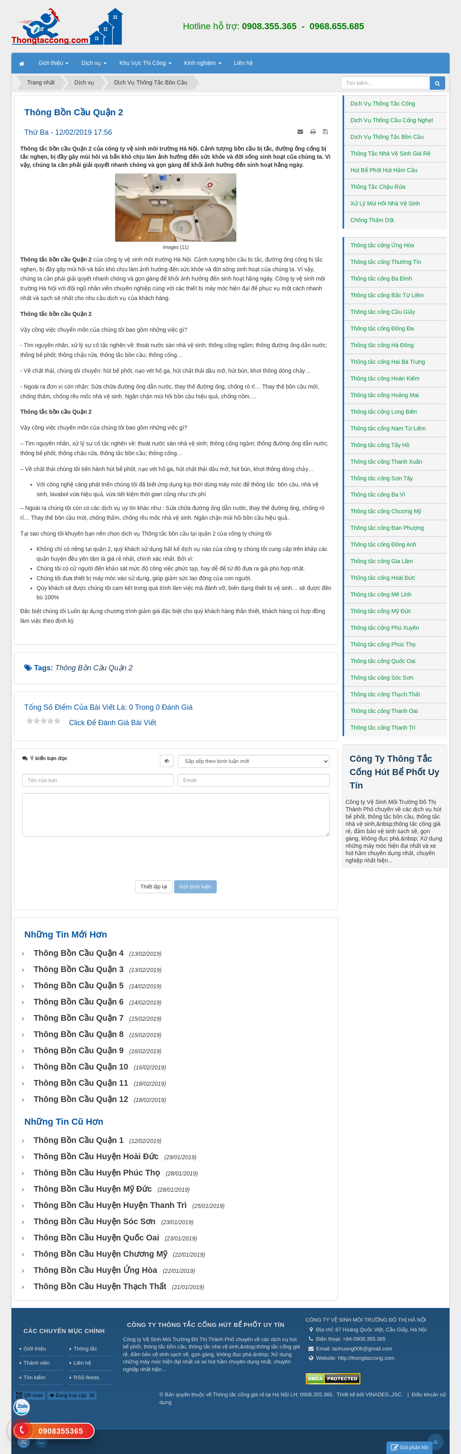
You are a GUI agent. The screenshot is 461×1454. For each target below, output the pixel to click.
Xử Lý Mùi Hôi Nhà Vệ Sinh (385, 203)
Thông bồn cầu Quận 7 (79, 1017)
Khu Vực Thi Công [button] (145, 65)
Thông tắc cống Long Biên (384, 411)
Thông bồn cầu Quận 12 (81, 1099)
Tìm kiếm (34, 1377)
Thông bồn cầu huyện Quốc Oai (96, 1237)
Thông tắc (85, 1349)
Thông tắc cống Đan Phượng (387, 528)
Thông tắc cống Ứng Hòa (382, 245)
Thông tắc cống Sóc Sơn (382, 677)
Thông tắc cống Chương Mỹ (386, 511)
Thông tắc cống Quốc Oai (383, 661)
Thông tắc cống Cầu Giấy (383, 312)
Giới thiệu (35, 1349)
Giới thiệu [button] (54, 65)
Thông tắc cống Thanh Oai (384, 711)
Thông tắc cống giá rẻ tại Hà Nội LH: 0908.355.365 (272, 1394)
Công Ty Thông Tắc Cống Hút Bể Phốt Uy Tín (394, 772)
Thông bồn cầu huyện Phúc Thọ (97, 1172)
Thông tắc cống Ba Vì (378, 494)
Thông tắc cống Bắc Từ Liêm (387, 295)
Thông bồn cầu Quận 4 (79, 952)
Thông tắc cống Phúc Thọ (383, 644)
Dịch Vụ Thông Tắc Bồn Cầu (387, 137)
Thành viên (37, 1363)
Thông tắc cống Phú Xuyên (385, 627)
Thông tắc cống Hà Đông (382, 345)
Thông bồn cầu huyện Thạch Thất (100, 1286)
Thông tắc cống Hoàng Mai (385, 395)
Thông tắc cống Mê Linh (381, 594)
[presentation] (175, 858)
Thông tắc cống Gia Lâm (382, 561)
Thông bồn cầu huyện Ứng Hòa (95, 1270)
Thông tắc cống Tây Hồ (380, 445)
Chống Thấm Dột (372, 220)
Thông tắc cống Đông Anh (383, 544)
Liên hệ (81, 1363)
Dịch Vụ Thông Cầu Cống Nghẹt (392, 120)
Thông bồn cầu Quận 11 (81, 1082)
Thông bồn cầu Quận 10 (81, 1066)
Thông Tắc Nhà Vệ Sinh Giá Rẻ (391, 153)
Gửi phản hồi (409, 1448)
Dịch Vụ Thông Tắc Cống (383, 103)
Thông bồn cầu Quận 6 (79, 1001)
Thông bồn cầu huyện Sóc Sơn (94, 1221)
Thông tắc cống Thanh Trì (383, 727)
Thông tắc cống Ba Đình (381, 278)
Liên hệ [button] (243, 63)
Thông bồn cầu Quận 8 (79, 1034)
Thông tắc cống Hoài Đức (383, 578)
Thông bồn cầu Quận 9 (79, 1050)
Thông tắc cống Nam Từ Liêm (388, 428)
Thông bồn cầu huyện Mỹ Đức (93, 1188)
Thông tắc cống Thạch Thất (385, 694)
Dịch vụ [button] (94, 65)
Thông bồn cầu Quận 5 (79, 985)
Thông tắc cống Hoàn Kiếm (385, 378)
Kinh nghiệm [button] (203, 65)
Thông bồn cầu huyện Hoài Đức (96, 1156)
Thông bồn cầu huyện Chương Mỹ (100, 1253)
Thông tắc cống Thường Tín (386, 262)
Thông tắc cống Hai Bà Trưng (388, 362)
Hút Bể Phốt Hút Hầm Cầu (384, 170)
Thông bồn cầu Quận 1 (79, 1140)
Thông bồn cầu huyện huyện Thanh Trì (110, 1205)
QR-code (29, 1395)
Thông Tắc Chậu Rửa (378, 187)
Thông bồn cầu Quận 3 (79, 969)
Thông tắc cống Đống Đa (382, 328)
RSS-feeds (86, 1377)
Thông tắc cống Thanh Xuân (386, 461)
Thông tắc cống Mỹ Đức (381, 611)
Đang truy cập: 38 (72, 1395)
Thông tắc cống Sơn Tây (382, 478)
